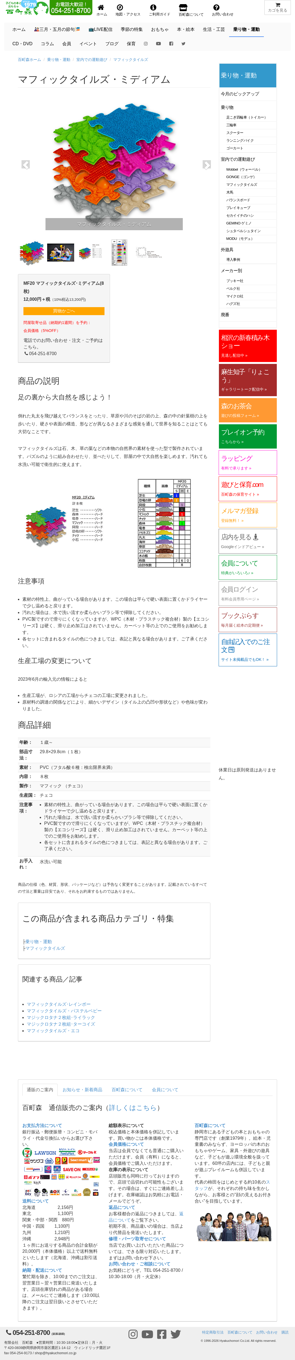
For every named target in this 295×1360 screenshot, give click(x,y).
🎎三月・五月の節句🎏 (57, 29)
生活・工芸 (214, 29)
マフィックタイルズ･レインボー (59, 1004)
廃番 (225, 314)
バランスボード (238, 200)
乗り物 (227, 107)
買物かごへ (64, 311)
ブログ (112, 43)
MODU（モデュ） (240, 239)
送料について (35, 1201)
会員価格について (126, 1144)
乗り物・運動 (246, 29)
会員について (165, 1089)
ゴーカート (234, 148)
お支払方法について (42, 1125)
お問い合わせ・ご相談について (139, 1264)
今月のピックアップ (240, 94)
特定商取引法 (213, 1332)
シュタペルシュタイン (243, 231)
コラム (47, 43)
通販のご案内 (40, 1089)
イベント (88, 43)
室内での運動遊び (91, 59)
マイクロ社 (234, 296)
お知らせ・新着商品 (82, 1089)
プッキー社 (234, 281)
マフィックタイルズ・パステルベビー (64, 1010)
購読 (285, 1332)
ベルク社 (233, 288)
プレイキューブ (238, 208)
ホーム (19, 29)
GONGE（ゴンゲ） (241, 177)
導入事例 (233, 259)
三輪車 (231, 125)
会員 (66, 43)
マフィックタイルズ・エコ (53, 1030)
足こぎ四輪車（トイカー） (247, 117)
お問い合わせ (267, 1332)
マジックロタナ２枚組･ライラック (61, 1017)
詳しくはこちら (133, 1107)
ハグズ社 (233, 304)
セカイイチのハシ (240, 215)
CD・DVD (22, 43)
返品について (122, 1207)
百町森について (127, 1089)
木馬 (229, 192)
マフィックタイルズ (130, 59)
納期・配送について (42, 1270)
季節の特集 (132, 29)
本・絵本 (186, 29)
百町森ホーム (29, 59)
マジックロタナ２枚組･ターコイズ (61, 1024)
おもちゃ (160, 29)
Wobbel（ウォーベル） (244, 169)
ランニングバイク (240, 140)
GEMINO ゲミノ (239, 223)
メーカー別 (231, 270)
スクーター (234, 133)
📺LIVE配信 (100, 29)
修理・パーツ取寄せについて (137, 1238)
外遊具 (227, 249)
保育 (131, 43)
